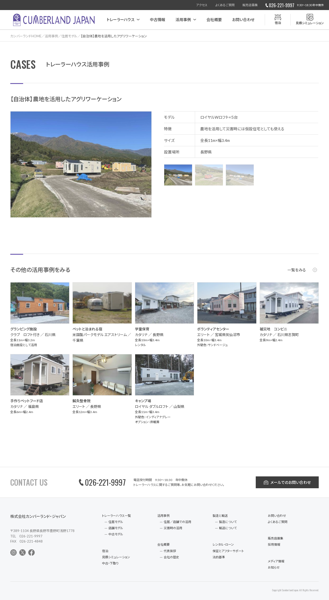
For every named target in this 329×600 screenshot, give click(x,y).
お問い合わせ (243, 19)
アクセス (201, 5)
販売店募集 (250, 5)
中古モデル (115, 534)
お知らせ (274, 567)
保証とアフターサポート (228, 551)
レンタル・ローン (223, 544)
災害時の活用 (173, 528)
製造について (228, 522)
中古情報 (157, 19)
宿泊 (105, 551)
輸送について (228, 528)
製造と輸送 (220, 516)
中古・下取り (110, 563)
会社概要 (214, 19)
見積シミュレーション (116, 557)
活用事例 (183, 19)
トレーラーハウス (120, 19)
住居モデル (115, 522)
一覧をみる (296, 270)
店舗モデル (115, 528)
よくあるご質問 (225, 5)
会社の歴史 (171, 557)
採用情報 (274, 544)
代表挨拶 (170, 551)
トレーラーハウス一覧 (116, 516)
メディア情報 (276, 561)
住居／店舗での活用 (177, 522)
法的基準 (219, 557)
